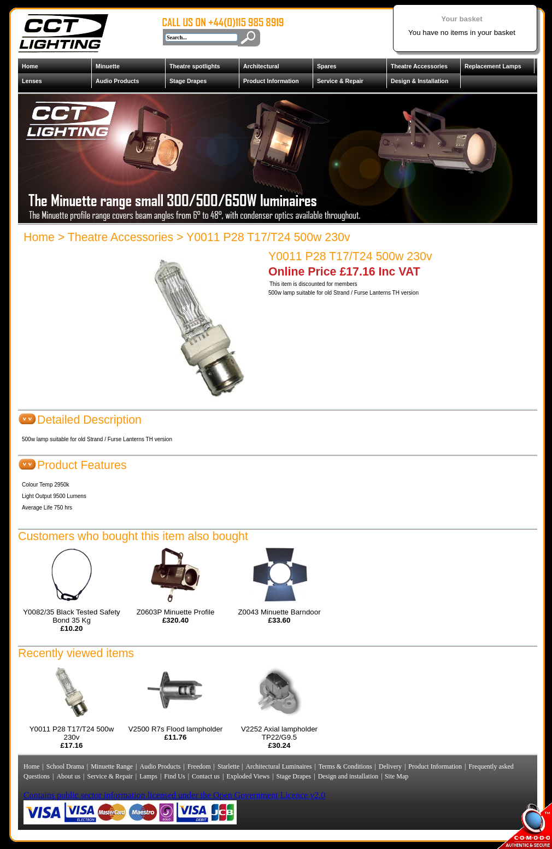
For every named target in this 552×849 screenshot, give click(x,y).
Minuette (108, 66)
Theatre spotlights (194, 66)
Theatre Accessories (419, 66)
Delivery (390, 766)
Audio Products (117, 81)
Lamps (148, 776)
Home (30, 66)
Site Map (396, 776)
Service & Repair (340, 81)
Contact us (206, 776)
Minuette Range (112, 766)
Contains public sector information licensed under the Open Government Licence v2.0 (174, 795)
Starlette (229, 766)
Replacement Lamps (493, 66)
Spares (327, 66)
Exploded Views (247, 776)
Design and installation (348, 776)
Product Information (271, 81)
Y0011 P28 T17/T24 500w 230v (268, 237)
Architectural (261, 66)
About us (68, 776)
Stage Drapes (188, 81)
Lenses (32, 81)
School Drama (65, 766)
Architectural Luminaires (278, 766)
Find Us (174, 776)
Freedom (199, 766)
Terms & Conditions (345, 766)
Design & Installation (419, 81)
